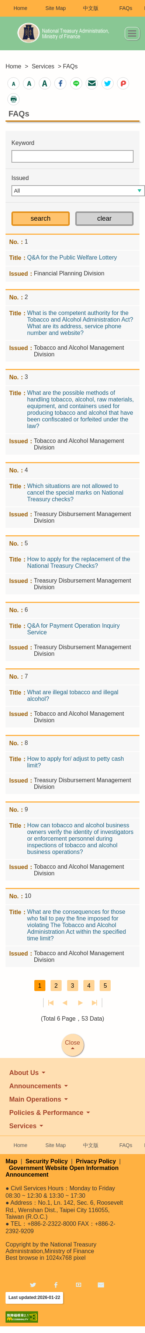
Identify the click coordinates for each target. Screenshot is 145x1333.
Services (43, 66)
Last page (94, 1002)
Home (20, 8)
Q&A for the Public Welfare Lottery (72, 257)
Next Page (80, 1002)
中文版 (91, 8)
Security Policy (46, 1161)
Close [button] (72, 1042)
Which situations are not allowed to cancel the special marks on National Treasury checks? (75, 492)
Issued (20, 178)
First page (51, 1002)
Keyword (22, 143)
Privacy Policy (96, 1161)
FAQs (125, 8)
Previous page (64, 1002)
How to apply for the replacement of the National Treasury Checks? (78, 562)
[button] (13, 83)
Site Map (55, 8)
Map (11, 1161)
